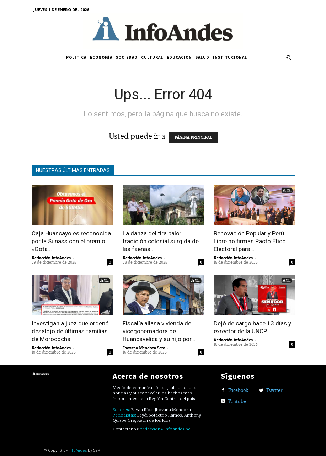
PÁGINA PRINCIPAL (193, 137)
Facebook (238, 390)
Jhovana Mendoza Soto (144, 347)
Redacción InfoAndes (51, 257)
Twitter (274, 390)
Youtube (237, 401)
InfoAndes (78, 450)
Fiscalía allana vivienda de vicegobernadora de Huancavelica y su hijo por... (159, 331)
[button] (288, 57)
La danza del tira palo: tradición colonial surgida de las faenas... (161, 241)
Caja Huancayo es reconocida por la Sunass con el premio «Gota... (71, 241)
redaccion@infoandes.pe (165, 428)
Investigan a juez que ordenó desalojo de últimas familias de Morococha (70, 331)
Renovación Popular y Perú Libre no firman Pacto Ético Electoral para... (250, 241)
